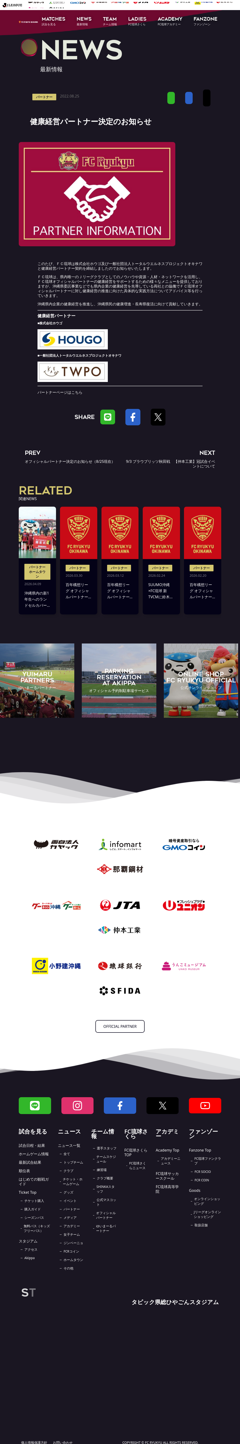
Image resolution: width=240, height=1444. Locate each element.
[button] (53, 22)
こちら (76, 392)
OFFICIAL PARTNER (120, 1026)
